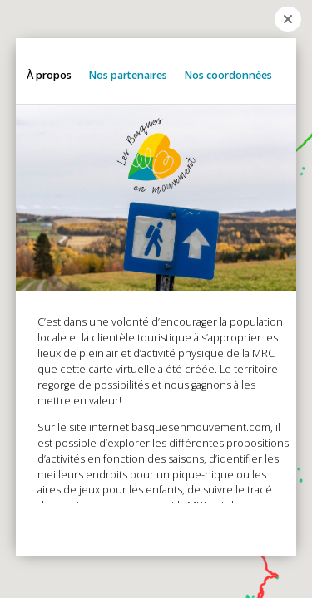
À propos (49, 74)
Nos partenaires (127, 74)
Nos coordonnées (228, 74)
